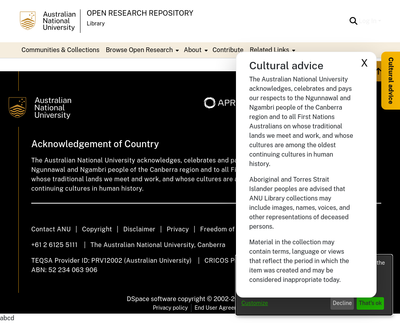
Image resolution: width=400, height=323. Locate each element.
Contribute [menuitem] (227, 50)
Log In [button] (368, 21)
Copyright (97, 229)
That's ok (370, 303)
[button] (354, 21)
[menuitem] (142, 50)
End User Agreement (221, 308)
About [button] (192, 50)
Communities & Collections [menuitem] (60, 50)
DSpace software (152, 299)
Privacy (178, 229)
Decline (342, 303)
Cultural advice (391, 80)
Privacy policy (170, 308)
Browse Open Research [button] (139, 50)
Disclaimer (139, 229)
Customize (254, 303)
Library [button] (96, 23)
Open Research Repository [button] (140, 13)
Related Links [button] (269, 50)
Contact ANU (51, 229)
